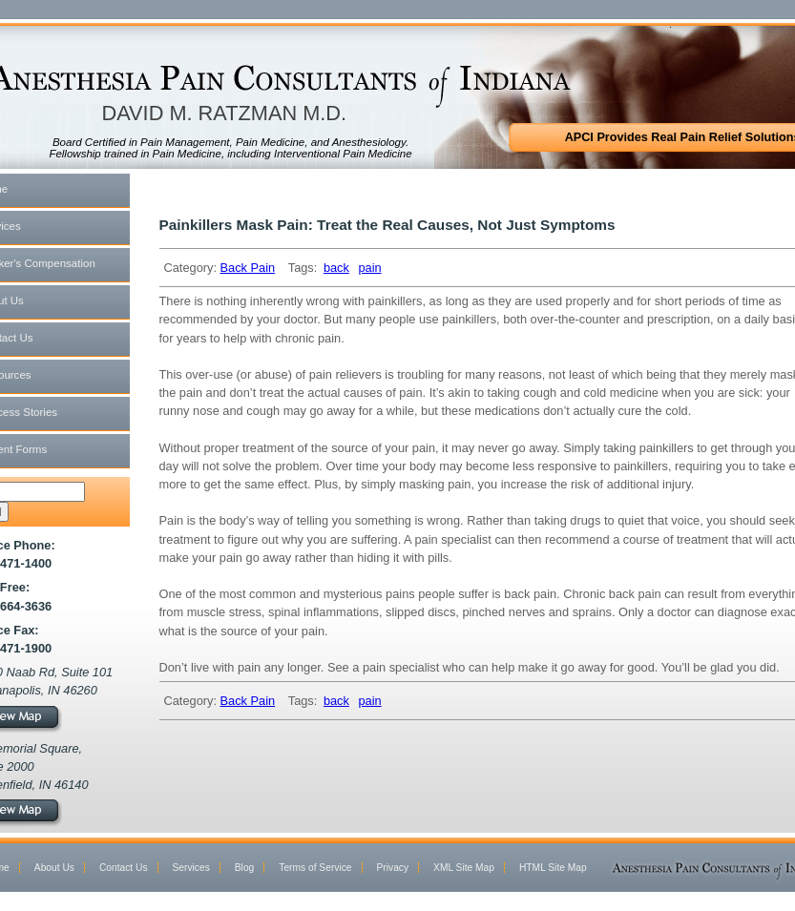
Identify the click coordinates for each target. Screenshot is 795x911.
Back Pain (248, 267)
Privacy (393, 867)
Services (191, 867)
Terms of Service (315, 867)
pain (369, 267)
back (336, 267)
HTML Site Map (553, 867)
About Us (54, 867)
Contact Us (123, 867)
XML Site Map (463, 867)
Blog (244, 867)
